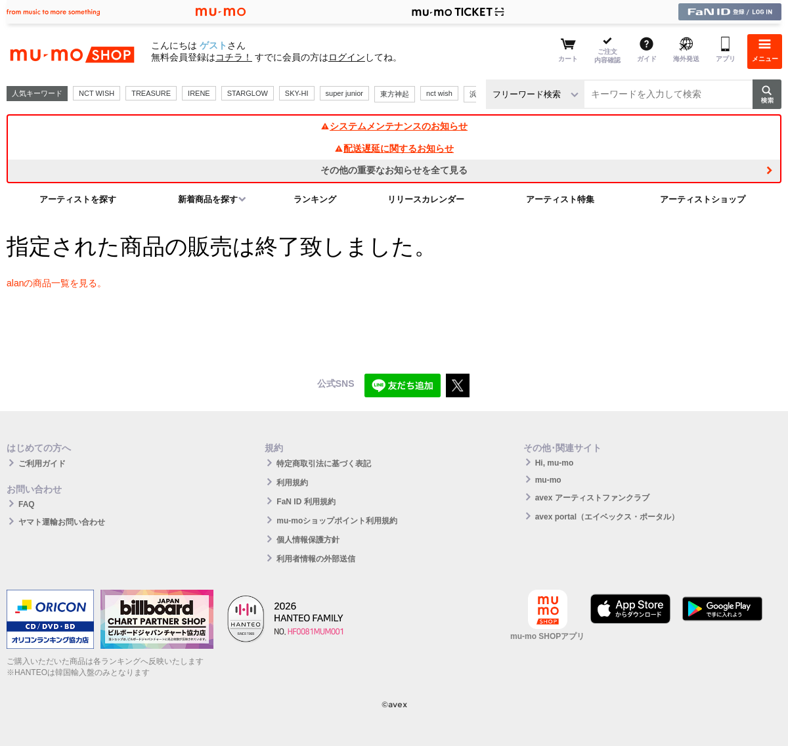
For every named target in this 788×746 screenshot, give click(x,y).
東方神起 (394, 94)
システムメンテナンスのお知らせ (394, 126)
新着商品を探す (208, 199)
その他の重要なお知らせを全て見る (394, 170)
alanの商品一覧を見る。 (56, 283)
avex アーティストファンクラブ (592, 497)
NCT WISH (96, 93)
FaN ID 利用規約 (305, 501)
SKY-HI (297, 93)
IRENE (199, 93)
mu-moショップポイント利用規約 (336, 520)
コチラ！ (233, 57)
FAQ (26, 504)
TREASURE (151, 93)
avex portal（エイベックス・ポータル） (607, 516)
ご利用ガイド (42, 463)
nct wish (439, 93)
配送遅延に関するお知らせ (394, 148)
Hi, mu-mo (554, 463)
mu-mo (548, 480)
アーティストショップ (702, 199)
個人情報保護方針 (307, 539)
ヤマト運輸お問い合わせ (61, 522)
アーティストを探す (77, 199)
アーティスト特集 (560, 199)
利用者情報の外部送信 (315, 558)
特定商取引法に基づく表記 (323, 463)
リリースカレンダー (425, 199)
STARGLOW (247, 93)
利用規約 (292, 482)
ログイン (346, 57)
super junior (344, 93)
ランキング (315, 199)
